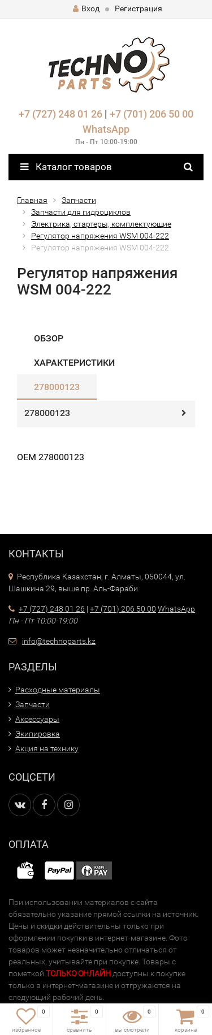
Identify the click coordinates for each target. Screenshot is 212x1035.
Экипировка (37, 733)
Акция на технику (47, 748)
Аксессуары (37, 719)
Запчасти (79, 200)
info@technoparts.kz (59, 641)
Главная (32, 200)
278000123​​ (57, 387)
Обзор (48, 338)
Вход (86, 8)
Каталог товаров (66, 166)
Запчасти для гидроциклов (81, 211)
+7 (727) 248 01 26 (60, 114)
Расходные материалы (57, 689)
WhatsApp (106, 129)
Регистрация (138, 8)
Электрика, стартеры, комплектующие (101, 223)
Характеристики (74, 362)
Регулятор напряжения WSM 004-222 (100, 235)
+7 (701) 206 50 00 (151, 114)
